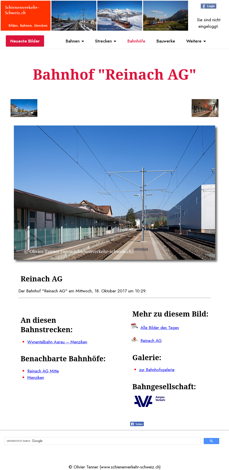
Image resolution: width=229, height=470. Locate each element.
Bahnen (73, 41)
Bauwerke (166, 41)
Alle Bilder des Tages (159, 327)
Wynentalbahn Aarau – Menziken (57, 342)
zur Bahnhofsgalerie (156, 369)
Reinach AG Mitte (43, 371)
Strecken (103, 41)
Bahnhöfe (136, 41)
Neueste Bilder (25, 41)
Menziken (35, 377)
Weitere (193, 41)
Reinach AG (151, 340)
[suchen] (102, 441)
